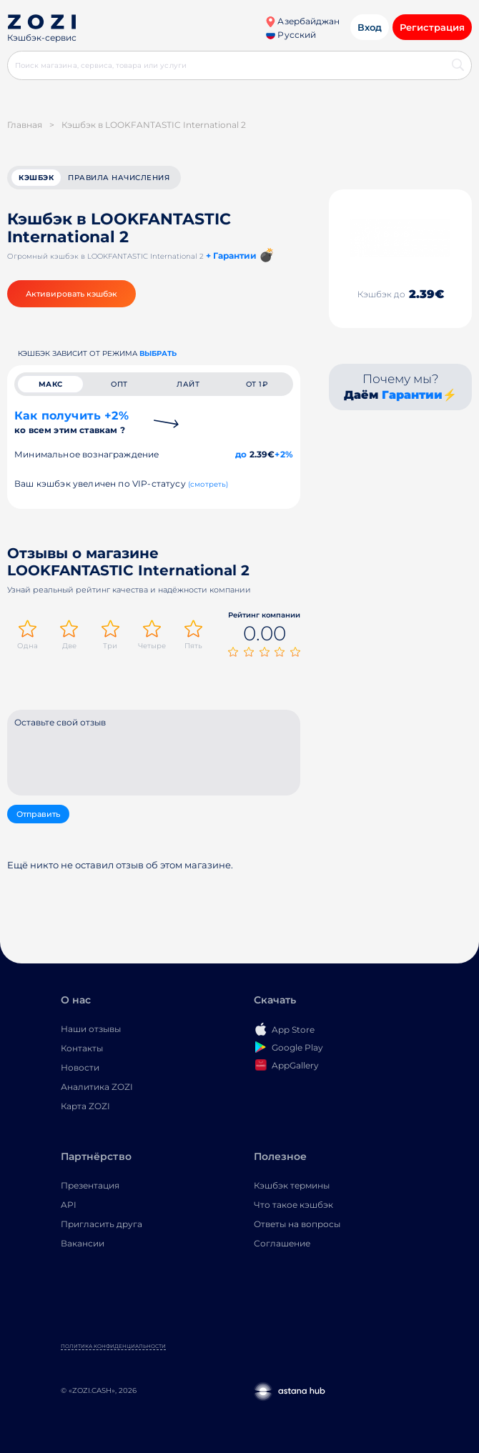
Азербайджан (302, 21)
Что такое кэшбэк (293, 1204)
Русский (290, 34)
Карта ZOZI (85, 1106)
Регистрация (432, 27)
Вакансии (82, 1243)
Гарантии (412, 395)
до (241, 454)
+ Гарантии (231, 255)
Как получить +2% (71, 422)
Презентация (90, 1185)
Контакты (82, 1048)
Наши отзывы (91, 1028)
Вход (369, 27)
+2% (284, 454)
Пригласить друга (101, 1224)
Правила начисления (118, 177)
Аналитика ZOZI (97, 1086)
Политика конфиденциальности (113, 1346)
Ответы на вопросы (297, 1224)
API (68, 1204)
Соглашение (282, 1243)
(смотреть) (208, 484)
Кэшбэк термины (292, 1185)
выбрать (158, 353)
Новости (80, 1067)
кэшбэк (36, 177)
